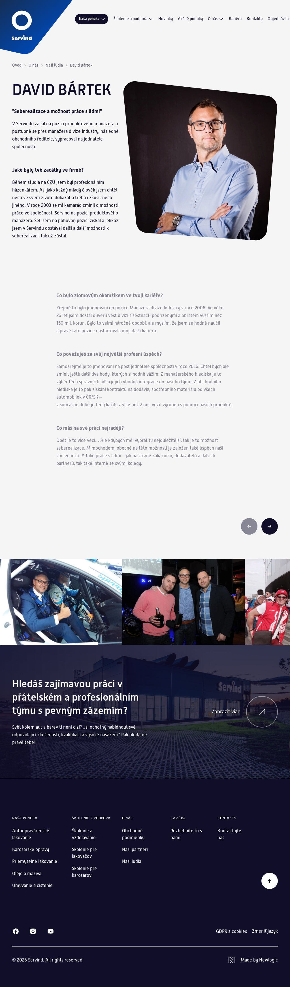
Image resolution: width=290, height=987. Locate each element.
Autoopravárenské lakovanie (30, 834)
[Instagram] (33, 931)
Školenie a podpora (133, 19)
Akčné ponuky (190, 18)
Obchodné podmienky (133, 834)
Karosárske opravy (30, 849)
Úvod (17, 65)
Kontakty (255, 18)
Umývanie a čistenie (32, 885)
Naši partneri (135, 849)
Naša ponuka (92, 18)
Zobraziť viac (245, 712)
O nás (216, 19)
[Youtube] (50, 931)
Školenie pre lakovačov (84, 853)
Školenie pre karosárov (84, 872)
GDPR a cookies (231, 931)
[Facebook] (15, 931)
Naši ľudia (54, 65)
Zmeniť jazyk (265, 931)
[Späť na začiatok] (269, 881)
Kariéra (235, 18)
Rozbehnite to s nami (186, 834)
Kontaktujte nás (229, 834)
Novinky (165, 18)
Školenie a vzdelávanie (84, 834)
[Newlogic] (253, 960)
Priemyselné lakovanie (34, 861)
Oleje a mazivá (26, 873)
